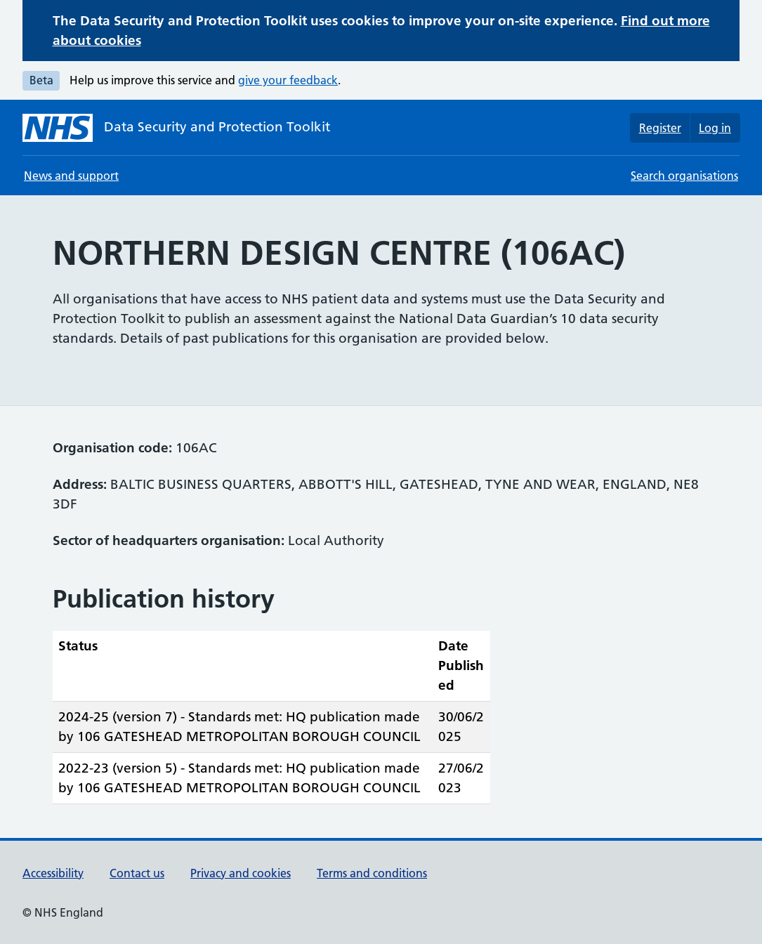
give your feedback (288, 80)
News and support (71, 176)
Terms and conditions (372, 873)
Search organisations (684, 176)
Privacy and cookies (240, 873)
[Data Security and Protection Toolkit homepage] (176, 128)
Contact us (137, 873)
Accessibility (53, 873)
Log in (715, 128)
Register (660, 128)
